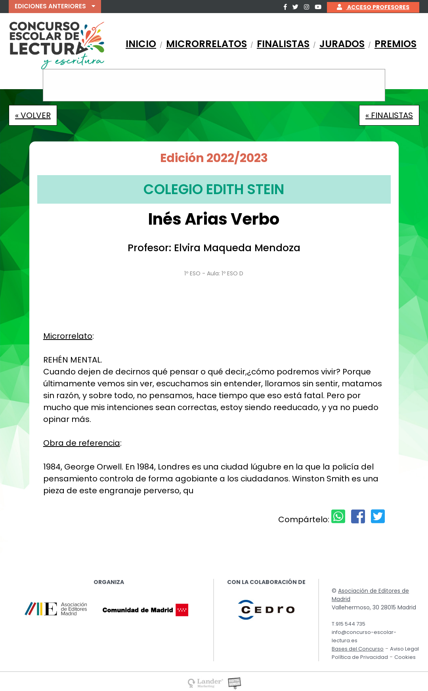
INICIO (141, 43)
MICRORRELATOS (206, 43)
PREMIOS (395, 43)
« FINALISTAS (389, 115)
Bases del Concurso (358, 649)
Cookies (405, 657)
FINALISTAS (283, 43)
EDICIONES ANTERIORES (55, 6)
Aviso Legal (404, 649)
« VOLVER (33, 115)
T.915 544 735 (348, 624)
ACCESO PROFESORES (373, 7)
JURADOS (342, 43)
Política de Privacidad (360, 657)
